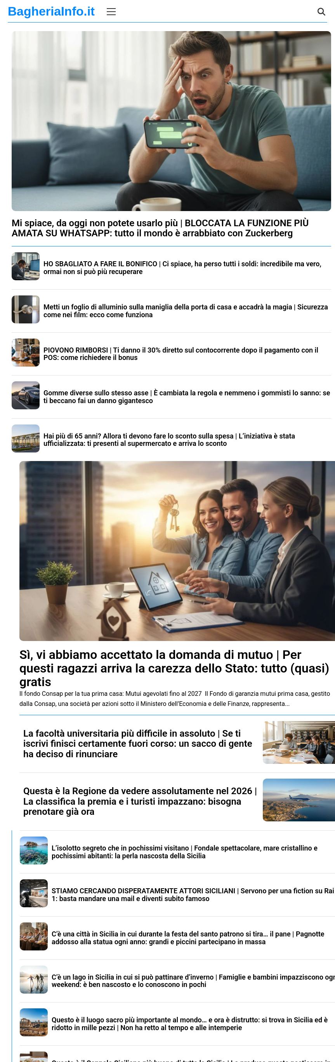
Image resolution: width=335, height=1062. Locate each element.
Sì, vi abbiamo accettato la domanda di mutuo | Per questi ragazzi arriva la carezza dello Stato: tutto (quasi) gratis (174, 668)
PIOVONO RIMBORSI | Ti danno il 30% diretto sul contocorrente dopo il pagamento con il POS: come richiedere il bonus (180, 354)
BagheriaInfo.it (51, 11)
